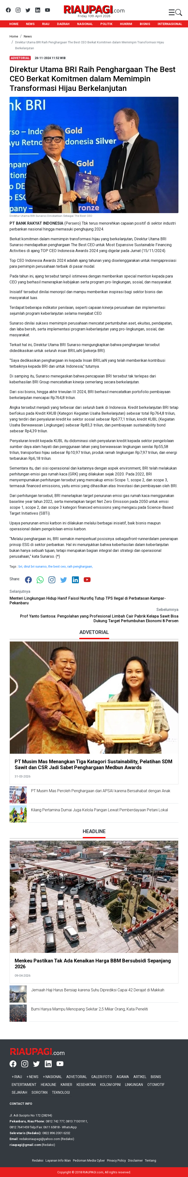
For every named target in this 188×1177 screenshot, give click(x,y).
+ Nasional (52, 1077)
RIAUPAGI (87, 8)
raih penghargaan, (80, 566)
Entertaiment (24, 1085)
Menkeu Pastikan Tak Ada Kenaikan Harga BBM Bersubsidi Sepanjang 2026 (93, 964)
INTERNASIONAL (170, 24)
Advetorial (76, 1077)
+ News (32, 1077)
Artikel (139, 1077)
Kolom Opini (110, 1085)
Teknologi (61, 1092)
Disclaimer (135, 1160)
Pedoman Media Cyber (89, 1160)
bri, (21, 566)
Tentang (150, 1160)
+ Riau (17, 1077)
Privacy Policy (116, 1160)
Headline (48, 1085)
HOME (13, 24)
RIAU (45, 24)
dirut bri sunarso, (36, 566)
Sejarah (19, 1092)
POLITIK (106, 24)
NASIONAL (85, 24)
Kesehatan (86, 1085)
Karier (66, 1085)
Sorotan (39, 1092)
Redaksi (37, 1160)
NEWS (30, 24)
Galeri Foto (101, 1077)
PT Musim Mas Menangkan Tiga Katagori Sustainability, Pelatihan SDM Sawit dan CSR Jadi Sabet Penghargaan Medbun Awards (93, 764)
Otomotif (155, 1085)
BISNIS (145, 24)
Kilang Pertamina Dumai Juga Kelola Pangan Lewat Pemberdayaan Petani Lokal (99, 810)
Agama (123, 1077)
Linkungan (134, 1085)
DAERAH (63, 24)
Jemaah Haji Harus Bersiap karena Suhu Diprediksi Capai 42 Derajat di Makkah (97, 990)
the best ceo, (57, 566)
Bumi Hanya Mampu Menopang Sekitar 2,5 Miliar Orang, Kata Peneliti (89, 1009)
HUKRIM (126, 24)
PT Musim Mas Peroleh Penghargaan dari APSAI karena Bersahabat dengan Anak (101, 791)
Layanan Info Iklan (58, 1160)
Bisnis (156, 1077)
